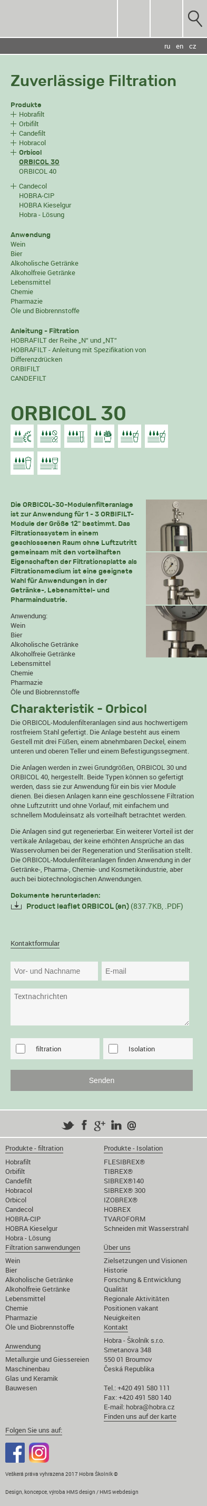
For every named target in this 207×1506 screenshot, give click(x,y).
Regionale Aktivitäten (136, 1298)
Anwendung (23, 1346)
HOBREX (117, 1209)
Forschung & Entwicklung (142, 1279)
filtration (48, 1048)
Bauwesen (21, 1387)
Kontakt (116, 1327)
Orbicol (15, 1199)
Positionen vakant (131, 1308)
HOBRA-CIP (36, 195)
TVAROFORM (124, 1218)
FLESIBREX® (124, 1161)
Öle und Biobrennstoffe (45, 310)
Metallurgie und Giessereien (47, 1359)
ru (167, 46)
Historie (115, 1270)
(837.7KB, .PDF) (104, 906)
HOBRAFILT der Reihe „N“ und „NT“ (64, 340)
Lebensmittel (31, 282)
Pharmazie (27, 301)
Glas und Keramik (31, 1378)
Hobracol (32, 142)
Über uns (117, 1247)
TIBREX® (118, 1171)
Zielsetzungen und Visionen (145, 1260)
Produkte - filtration (34, 1148)
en (179, 46)
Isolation (142, 1048)
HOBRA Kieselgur (45, 205)
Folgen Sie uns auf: (33, 1430)
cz (192, 46)
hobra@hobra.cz (150, 1406)
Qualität (116, 1289)
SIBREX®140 (124, 1180)
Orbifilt (29, 123)
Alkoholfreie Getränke (43, 272)
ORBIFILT (25, 368)
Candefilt (32, 133)
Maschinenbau (27, 1368)
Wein (18, 244)
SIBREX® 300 (124, 1190)
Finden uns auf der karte (140, 1416)
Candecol (33, 186)
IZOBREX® (120, 1199)
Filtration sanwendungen (42, 1247)
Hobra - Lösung (41, 214)
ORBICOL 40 (37, 171)
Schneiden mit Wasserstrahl (146, 1228)
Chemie (22, 291)
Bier (16, 253)
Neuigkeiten (122, 1317)
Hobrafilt (32, 114)
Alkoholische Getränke (44, 263)
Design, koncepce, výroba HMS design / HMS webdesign (72, 1491)
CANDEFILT (28, 378)
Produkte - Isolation (133, 1148)
